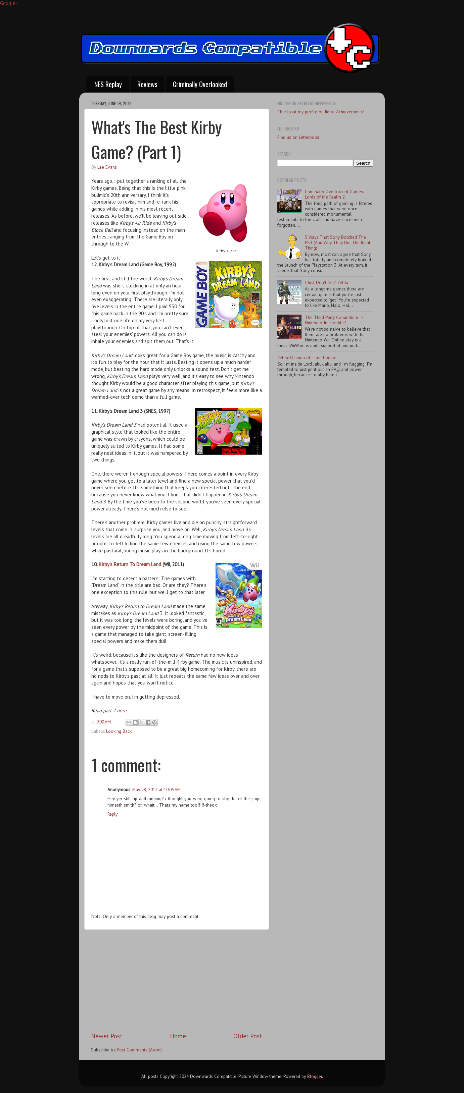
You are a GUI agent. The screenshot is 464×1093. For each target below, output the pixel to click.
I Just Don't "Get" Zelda (326, 282)
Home (178, 1036)
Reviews (147, 84)
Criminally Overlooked (200, 84)
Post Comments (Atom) (139, 1050)
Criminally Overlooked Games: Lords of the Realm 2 (334, 194)
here (122, 710)
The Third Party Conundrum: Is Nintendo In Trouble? (334, 320)
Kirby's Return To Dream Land (130, 564)
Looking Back (119, 731)
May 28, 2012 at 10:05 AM (156, 789)
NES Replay (108, 84)
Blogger (314, 1076)
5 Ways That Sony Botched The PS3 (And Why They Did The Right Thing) (337, 242)
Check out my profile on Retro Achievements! (320, 112)
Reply (112, 814)
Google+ (9, 3)
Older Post (247, 1036)
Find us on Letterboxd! (299, 137)
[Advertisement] (176, 981)
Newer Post (107, 1036)
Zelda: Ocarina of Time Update (306, 357)
